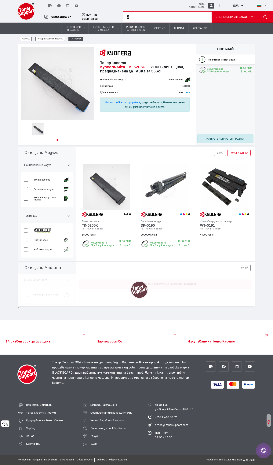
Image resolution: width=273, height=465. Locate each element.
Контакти (33, 443)
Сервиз (30, 428)
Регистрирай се (129, 102)
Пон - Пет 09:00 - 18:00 (163, 435)
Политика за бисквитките (108, 428)
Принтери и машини (39, 404)
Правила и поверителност (111, 459)
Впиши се (111, 102)
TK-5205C (76, 39)
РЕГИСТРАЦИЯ (196, 7)
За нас (30, 436)
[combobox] (167, 17)
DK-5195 (148, 225)
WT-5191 (207, 225)
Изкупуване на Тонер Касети (45, 420)
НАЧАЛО (26, 39)
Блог (93, 443)
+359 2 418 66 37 (166, 417)
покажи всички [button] (239, 153)
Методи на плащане (103, 404)
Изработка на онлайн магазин (224, 459)
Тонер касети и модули (50, 39)
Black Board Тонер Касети (59, 459)
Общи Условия (85, 459)
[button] (57, 140)
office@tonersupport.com (171, 425)
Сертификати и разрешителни (111, 412)
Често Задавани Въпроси (107, 420)
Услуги (94, 436)
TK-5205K (90, 225)
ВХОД (201, 4)
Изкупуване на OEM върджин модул (102, 244)
